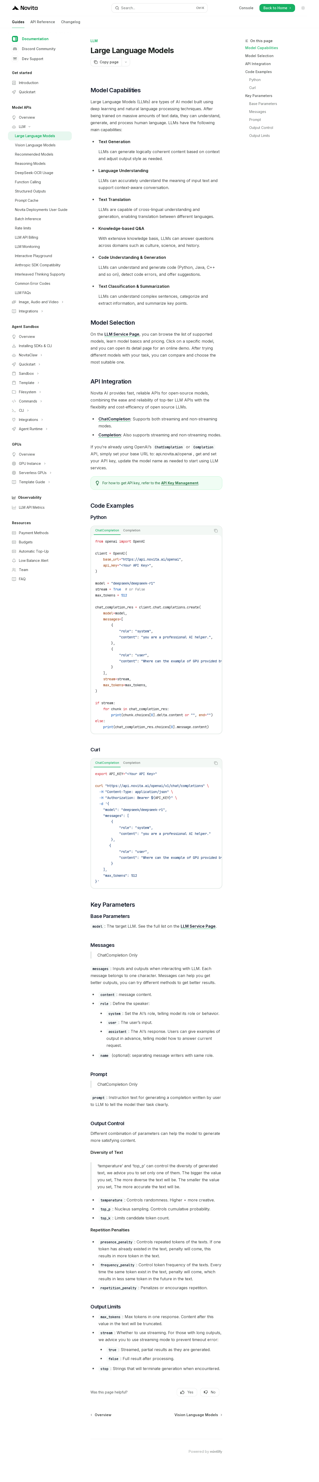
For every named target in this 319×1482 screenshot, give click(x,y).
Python (255, 80)
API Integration (258, 64)
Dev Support (27, 59)
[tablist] (151, 530)
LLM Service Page (121, 334)
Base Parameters (263, 103)
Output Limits (259, 135)
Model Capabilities (261, 48)
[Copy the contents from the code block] (216, 530)
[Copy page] (106, 62)
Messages (257, 111)
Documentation (30, 39)
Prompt (255, 119)
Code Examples (258, 72)
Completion (109, 434)
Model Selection (259, 56)
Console (246, 8)
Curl (252, 88)
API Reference (42, 24)
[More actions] (126, 62)
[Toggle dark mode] (303, 8)
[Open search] (159, 7)
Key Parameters (258, 96)
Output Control (261, 127)
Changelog (70, 24)
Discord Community (34, 49)
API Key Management (179, 483)
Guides (18, 24)
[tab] (107, 530)
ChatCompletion (114, 418)
